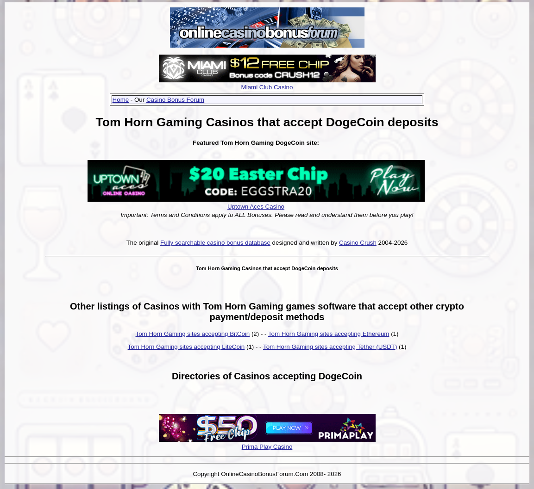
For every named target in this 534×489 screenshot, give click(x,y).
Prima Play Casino (267, 446)
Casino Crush (358, 242)
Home (121, 99)
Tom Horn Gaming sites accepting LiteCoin (186, 346)
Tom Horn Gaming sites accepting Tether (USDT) (330, 346)
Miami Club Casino (267, 87)
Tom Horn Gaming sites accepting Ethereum (329, 333)
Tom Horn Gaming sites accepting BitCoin (193, 333)
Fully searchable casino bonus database (215, 242)
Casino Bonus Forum (175, 99)
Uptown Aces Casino (255, 206)
